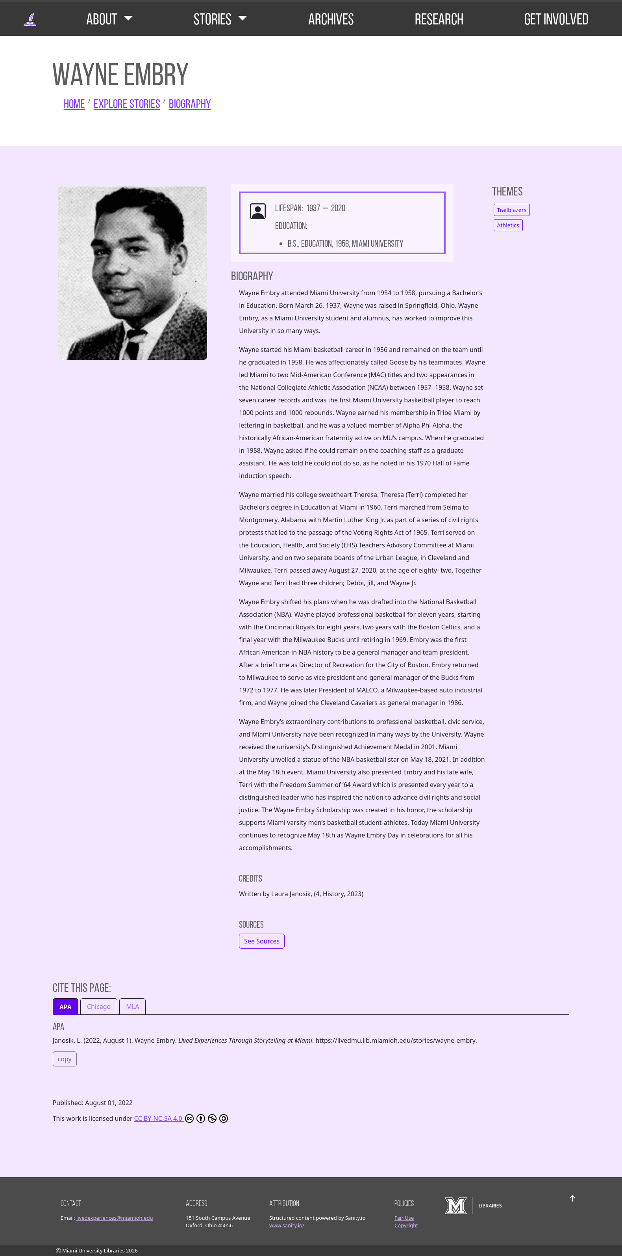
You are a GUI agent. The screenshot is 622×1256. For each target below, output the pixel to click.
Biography (190, 103)
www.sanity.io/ (286, 1225)
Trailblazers (512, 210)
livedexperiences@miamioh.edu (114, 1217)
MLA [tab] (132, 1006)
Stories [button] (214, 19)
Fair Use (404, 1217)
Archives (331, 19)
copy (65, 1059)
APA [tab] (65, 1007)
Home (74, 103)
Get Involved (556, 19)
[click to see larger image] (133, 276)
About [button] (102, 19)
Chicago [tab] (99, 1006)
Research (439, 19)
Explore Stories (127, 103)
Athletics (508, 225)
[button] (262, 941)
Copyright (406, 1225)
